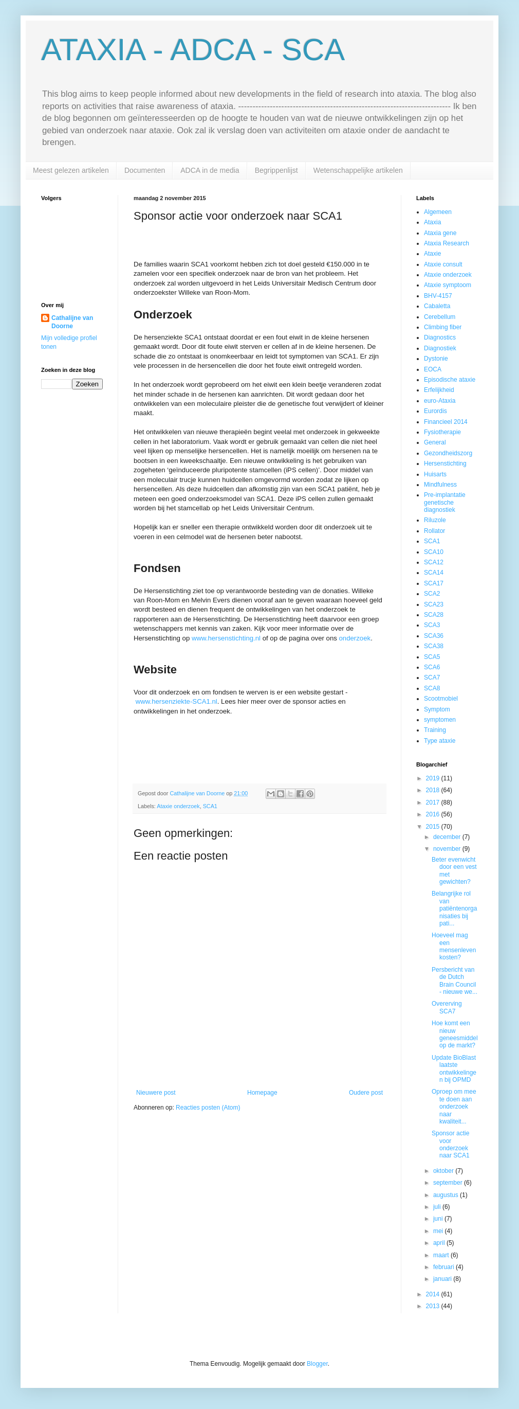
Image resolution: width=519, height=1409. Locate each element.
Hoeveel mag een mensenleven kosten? (454, 946)
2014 (433, 1294)
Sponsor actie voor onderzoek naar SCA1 (451, 1144)
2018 (433, 790)
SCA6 (432, 667)
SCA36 (433, 635)
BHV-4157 (438, 295)
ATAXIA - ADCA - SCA (193, 49)
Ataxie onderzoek (178, 806)
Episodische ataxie (449, 379)
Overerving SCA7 (447, 1007)
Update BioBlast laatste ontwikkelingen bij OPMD (454, 1068)
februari (444, 1267)
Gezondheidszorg (448, 453)
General (435, 442)
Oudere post (366, 1092)
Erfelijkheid (439, 390)
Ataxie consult (443, 264)
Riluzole (435, 520)
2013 (433, 1306)
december (447, 837)
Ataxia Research (446, 243)
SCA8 (432, 688)
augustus (446, 1195)
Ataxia (432, 222)
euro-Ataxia (439, 400)
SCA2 (432, 593)
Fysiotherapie (442, 432)
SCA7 (432, 677)
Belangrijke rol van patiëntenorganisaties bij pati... (454, 908)
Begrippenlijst (276, 170)
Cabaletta (437, 306)
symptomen (440, 719)
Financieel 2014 (446, 421)
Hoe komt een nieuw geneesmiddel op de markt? (455, 1034)
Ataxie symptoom (447, 285)
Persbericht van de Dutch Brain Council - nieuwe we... (454, 980)
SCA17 (433, 583)
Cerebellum (439, 316)
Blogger (317, 1363)
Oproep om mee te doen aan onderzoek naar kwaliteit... (454, 1106)
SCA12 (433, 562)
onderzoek (355, 638)
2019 (433, 778)
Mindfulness (440, 484)
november (447, 848)
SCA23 (433, 604)
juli (437, 1206)
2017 (433, 802)
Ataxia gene (440, 233)
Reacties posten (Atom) (208, 1107)
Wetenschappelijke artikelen (358, 170)
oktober (444, 1170)
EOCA (432, 369)
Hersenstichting (445, 463)
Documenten (144, 170)
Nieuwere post (156, 1092)
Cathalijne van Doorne (72, 322)
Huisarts (435, 474)
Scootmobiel (441, 698)
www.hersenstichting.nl (226, 638)
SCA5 (432, 657)
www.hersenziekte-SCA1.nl (176, 701)
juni (438, 1218)
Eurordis (435, 411)
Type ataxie (439, 740)
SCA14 (433, 572)
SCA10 (433, 552)
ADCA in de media (209, 170)
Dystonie (436, 358)
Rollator (434, 530)
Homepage (262, 1092)
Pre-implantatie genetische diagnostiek (445, 502)
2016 (433, 814)
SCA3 (432, 625)
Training (435, 730)
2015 (433, 826)
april (440, 1242)
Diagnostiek (440, 348)
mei (439, 1231)
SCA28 (433, 614)
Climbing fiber (442, 327)
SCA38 (433, 646)
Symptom (437, 709)
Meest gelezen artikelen (71, 170)
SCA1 (210, 806)
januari (443, 1278)
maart (442, 1255)
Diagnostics (440, 337)
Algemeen (438, 212)
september (448, 1182)
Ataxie (432, 253)
